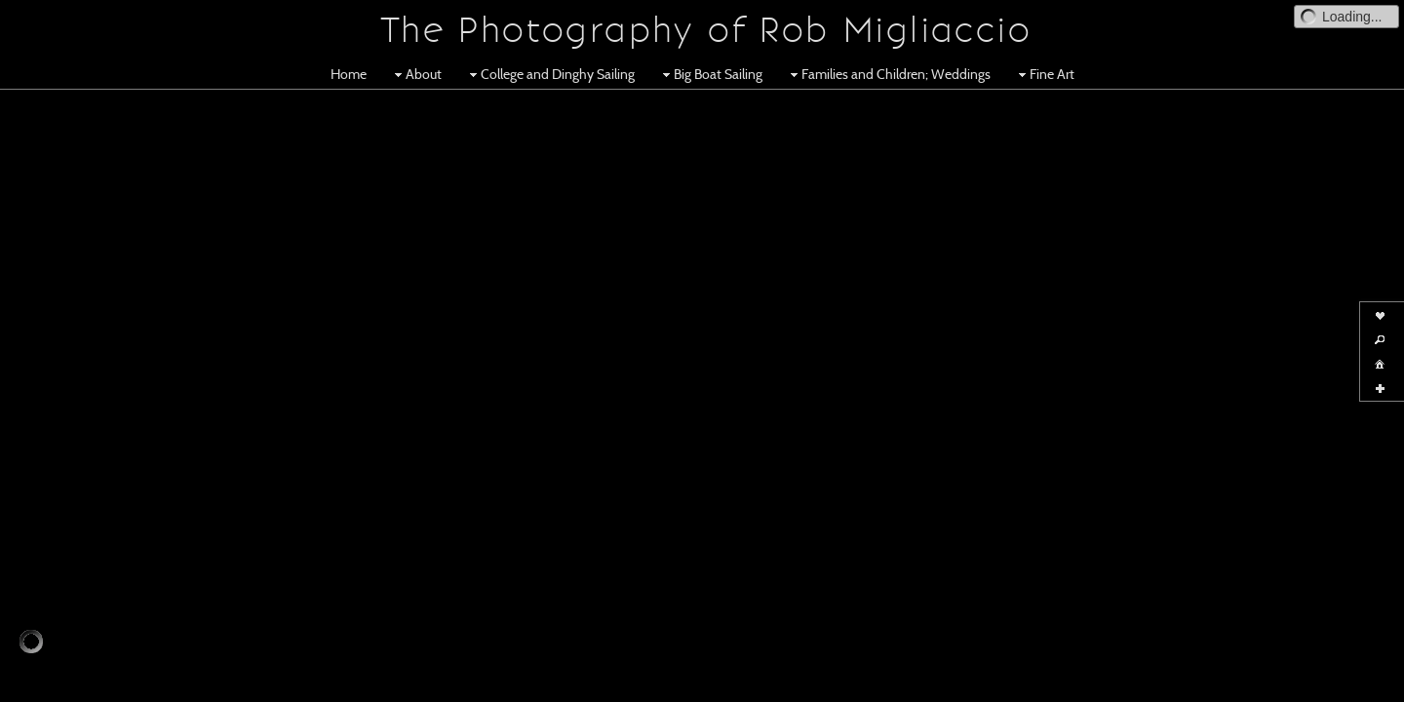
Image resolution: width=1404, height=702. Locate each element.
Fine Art (1044, 74)
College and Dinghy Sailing (550, 74)
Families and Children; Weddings (888, 74)
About (416, 74)
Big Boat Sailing (710, 74)
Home (349, 74)
